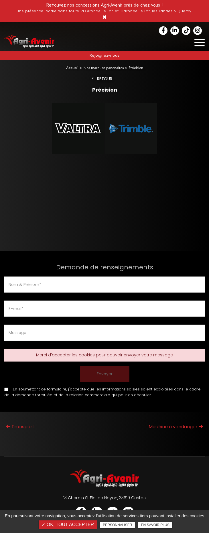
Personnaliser (117, 525)
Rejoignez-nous (104, 55)
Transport (20, 426)
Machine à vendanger (176, 426)
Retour (104, 78)
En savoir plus (155, 525)
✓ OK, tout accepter (68, 524)
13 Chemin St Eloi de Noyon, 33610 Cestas (104, 498)
